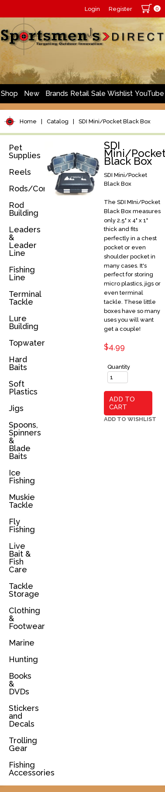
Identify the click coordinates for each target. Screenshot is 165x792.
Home (28, 121)
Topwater (25, 342)
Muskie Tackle (22, 501)
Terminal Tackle (25, 297)
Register (120, 9)
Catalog (58, 121)
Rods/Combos (25, 188)
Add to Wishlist (130, 419)
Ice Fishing (22, 476)
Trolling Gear (23, 744)
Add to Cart (122, 403)
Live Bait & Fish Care (20, 557)
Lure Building (23, 322)
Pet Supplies (25, 151)
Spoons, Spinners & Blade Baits (25, 440)
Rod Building (23, 209)
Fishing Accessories (25, 768)
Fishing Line (22, 273)
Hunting (23, 659)
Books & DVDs (20, 683)
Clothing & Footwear (25, 618)
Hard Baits (18, 363)
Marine (21, 642)
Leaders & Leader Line (25, 241)
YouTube (149, 93)
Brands (56, 93)
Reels (20, 172)
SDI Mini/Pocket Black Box (115, 121)
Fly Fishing (22, 525)
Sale (98, 93)
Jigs (16, 408)
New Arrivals (32, 96)
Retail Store (79, 96)
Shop (9, 93)
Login (92, 9)
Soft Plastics (23, 387)
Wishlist (120, 93)
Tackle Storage (24, 589)
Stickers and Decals (24, 716)
